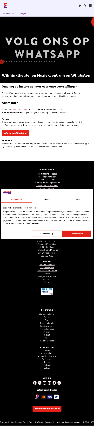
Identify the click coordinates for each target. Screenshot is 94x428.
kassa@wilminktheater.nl (47, 186)
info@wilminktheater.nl (47, 253)
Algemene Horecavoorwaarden (68, 422)
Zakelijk (47, 274)
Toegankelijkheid (47, 268)
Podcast (47, 365)
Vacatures (47, 279)
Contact (47, 282)
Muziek (47, 332)
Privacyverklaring (7, 422)
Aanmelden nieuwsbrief (47, 409)
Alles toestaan (76, 234)
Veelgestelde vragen (47, 276)
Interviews (47, 362)
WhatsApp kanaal (20, 109)
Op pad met (47, 359)
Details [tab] (47, 199)
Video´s (47, 368)
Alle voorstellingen (47, 314)
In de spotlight (47, 353)
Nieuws (47, 350)
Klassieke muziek (47, 326)
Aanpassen (46, 234)
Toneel (47, 338)
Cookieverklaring (21, 422)
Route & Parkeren (47, 265)
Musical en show (47, 329)
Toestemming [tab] (16, 199)
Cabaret (47, 317)
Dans (47, 320)
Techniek (32, 422)
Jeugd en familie (47, 323)
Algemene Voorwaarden (46, 422)
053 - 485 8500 (47, 189)
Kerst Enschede (47, 341)
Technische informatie (47, 271)
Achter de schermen (47, 356)
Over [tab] (78, 199)
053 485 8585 (47, 256)
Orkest (47, 335)
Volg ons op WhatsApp (15, 133)
